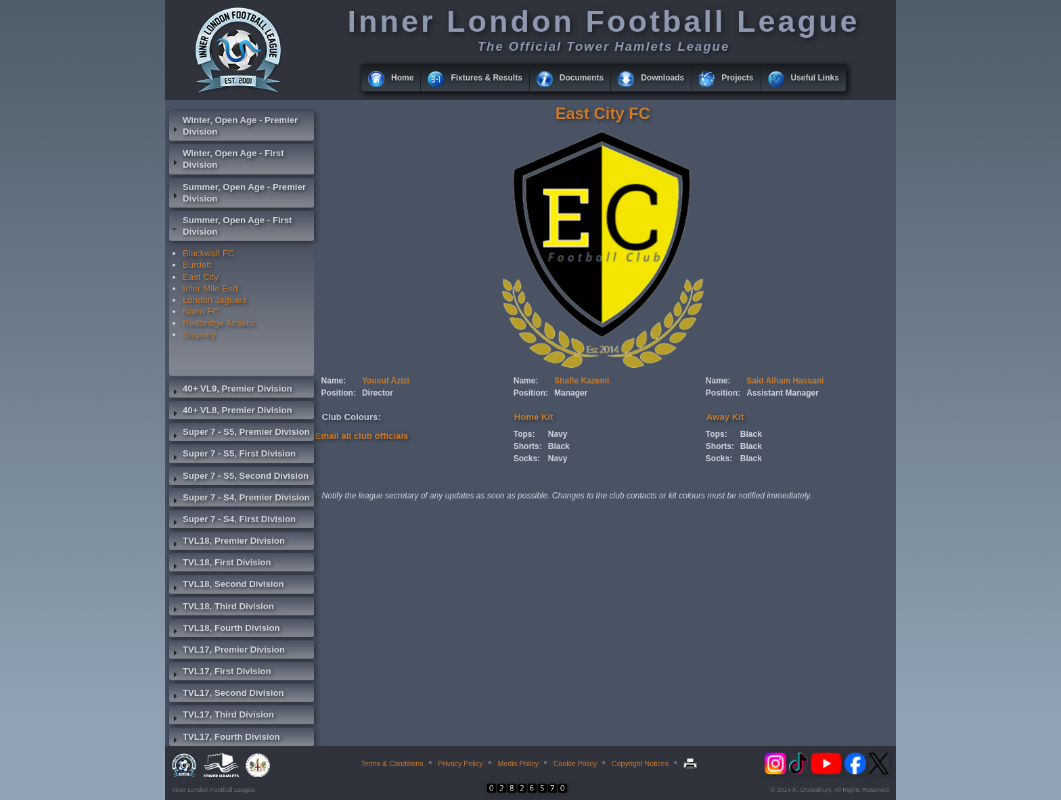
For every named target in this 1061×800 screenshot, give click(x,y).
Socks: (527, 458)
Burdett (197, 265)
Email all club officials (362, 436)
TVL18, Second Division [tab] (226, 585)
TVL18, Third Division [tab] (221, 608)
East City (201, 277)
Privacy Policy (460, 763)
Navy (558, 434)
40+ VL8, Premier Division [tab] (230, 412)
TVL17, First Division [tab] (220, 673)
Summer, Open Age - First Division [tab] (230, 226)
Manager (570, 393)
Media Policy (517, 763)
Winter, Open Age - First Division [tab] (226, 159)
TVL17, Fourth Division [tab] (224, 738)
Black (559, 446)
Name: (333, 380)
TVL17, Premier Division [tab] (227, 651)
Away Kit (725, 417)
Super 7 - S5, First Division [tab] (232, 455)
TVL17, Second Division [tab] (226, 694)
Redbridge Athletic (219, 323)
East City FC (603, 113)
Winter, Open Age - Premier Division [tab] (233, 126)
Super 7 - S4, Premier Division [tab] (239, 499)
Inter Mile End (210, 288)
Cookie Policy (575, 763)
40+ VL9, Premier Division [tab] (230, 390)
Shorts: (528, 446)
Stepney (199, 334)
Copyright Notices (640, 763)
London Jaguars (215, 300)
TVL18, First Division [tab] (220, 564)
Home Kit (534, 417)
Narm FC (201, 311)
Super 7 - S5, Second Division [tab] (239, 477)
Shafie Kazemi (581, 380)
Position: (338, 393)
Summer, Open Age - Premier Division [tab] (237, 193)
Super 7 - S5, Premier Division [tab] (239, 433)
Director (377, 393)
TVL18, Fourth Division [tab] (224, 629)
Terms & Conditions (392, 763)
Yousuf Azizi (385, 380)
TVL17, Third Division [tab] (221, 716)
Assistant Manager (782, 393)
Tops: (524, 434)
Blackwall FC (208, 253)
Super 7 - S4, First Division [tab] (232, 520)
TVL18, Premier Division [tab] (227, 542)
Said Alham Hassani (784, 380)
